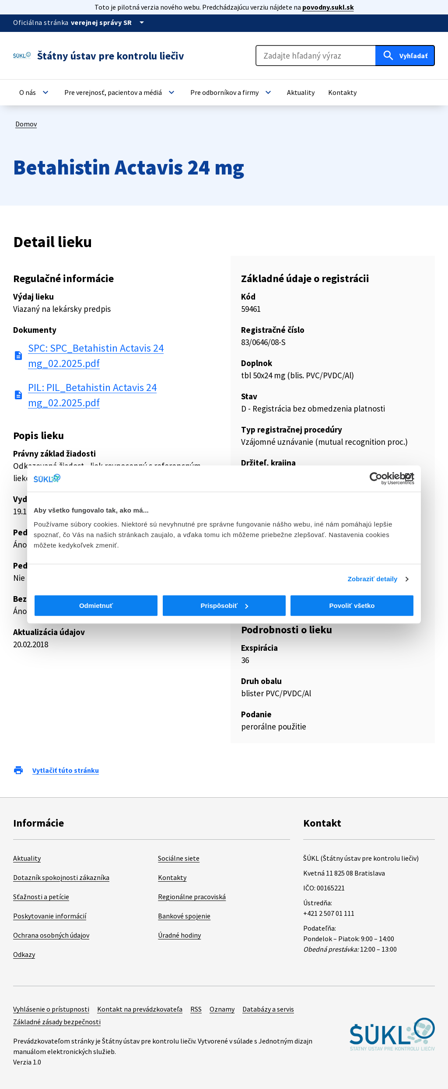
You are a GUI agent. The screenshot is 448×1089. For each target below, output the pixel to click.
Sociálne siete (179, 858)
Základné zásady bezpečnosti (57, 1021)
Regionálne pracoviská (192, 896)
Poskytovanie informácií (49, 915)
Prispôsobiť (224, 605)
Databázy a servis (268, 1009)
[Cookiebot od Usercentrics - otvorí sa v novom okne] (376, 478)
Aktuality (27, 858)
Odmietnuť (96, 605)
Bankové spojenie (184, 915)
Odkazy (24, 954)
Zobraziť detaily (373, 579)
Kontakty (172, 877)
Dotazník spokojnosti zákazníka (61, 877)
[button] (35, 92)
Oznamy (222, 1009)
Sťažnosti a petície (41, 896)
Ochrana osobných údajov (51, 935)
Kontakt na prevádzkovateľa (139, 1009)
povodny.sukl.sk (328, 7)
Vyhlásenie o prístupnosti (51, 1009)
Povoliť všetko (352, 605)
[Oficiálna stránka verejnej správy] (109, 22)
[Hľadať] (405, 55)
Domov (26, 123)
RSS (196, 1009)
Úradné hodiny (179, 935)
